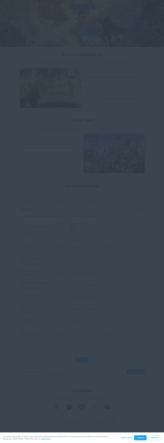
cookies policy (46, 439)
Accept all (140, 438)
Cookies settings (126, 438)
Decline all (155, 438)
